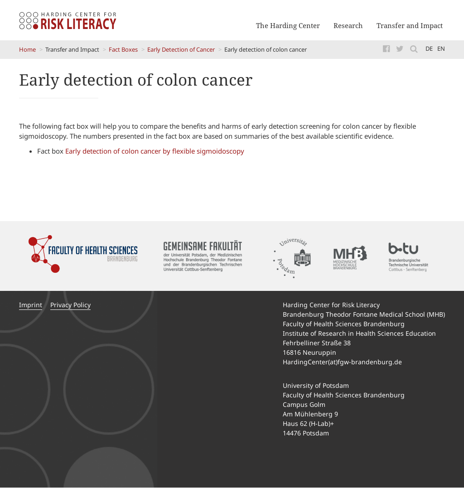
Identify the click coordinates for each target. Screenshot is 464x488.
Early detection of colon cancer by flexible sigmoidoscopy (155, 150)
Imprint (30, 304)
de (429, 48)
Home (27, 49)
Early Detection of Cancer (181, 49)
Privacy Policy (70, 304)
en (441, 48)
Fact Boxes (123, 49)
